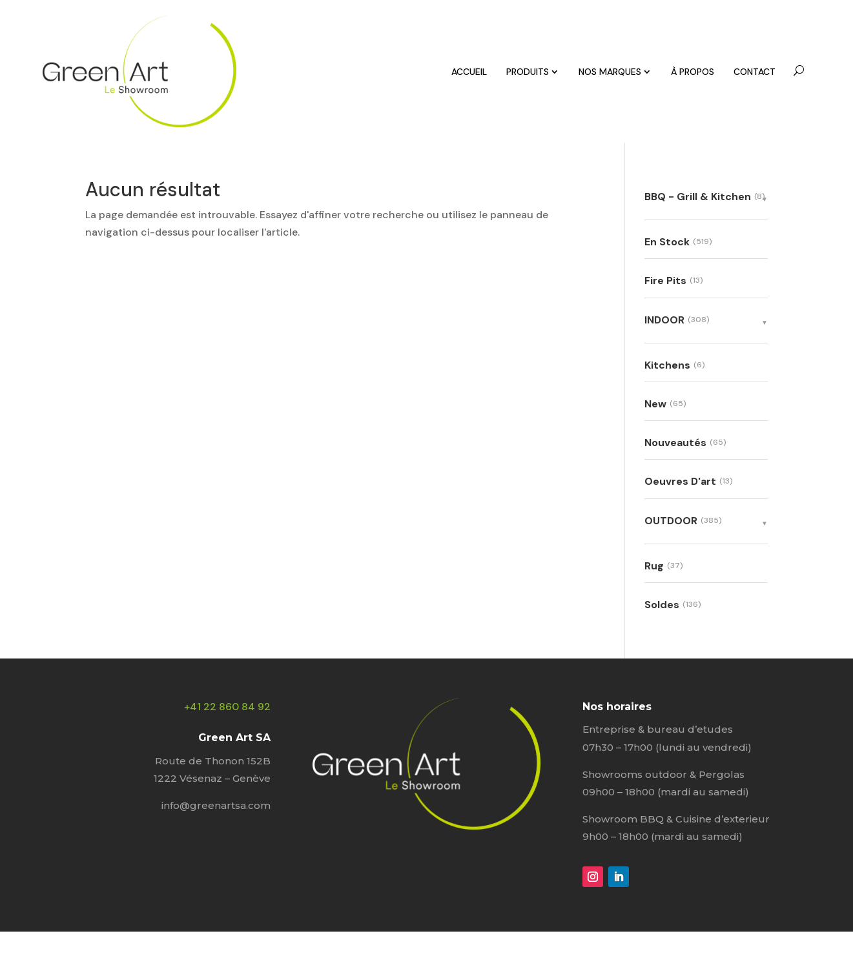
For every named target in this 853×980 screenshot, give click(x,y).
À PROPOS (692, 71)
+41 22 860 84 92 (227, 706)
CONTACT (755, 71)
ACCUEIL (469, 71)
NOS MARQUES (610, 71)
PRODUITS (527, 71)
